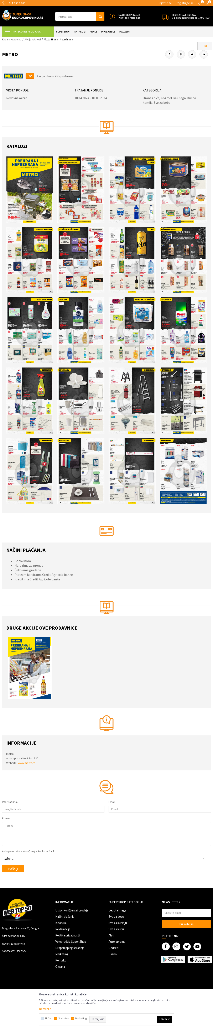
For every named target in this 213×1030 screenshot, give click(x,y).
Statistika (63, 1018)
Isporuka (61, 922)
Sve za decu (116, 916)
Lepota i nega (117, 910)
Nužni (48, 1018)
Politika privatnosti (67, 935)
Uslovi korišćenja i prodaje (71, 910)
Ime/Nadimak (10, 802)
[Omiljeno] (200, 3)
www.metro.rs (26, 763)
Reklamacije (63, 929)
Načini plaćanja (64, 916)
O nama (60, 966)
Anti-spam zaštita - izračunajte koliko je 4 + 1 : (29, 851)
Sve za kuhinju (118, 922)
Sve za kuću (116, 929)
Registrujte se (185, 3)
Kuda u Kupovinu (11, 39)
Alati (111, 935)
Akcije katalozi (33, 39)
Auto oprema (117, 941)
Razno (113, 954)
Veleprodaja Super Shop (70, 941)
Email (112, 802)
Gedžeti (114, 947)
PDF (205, 46)
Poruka (6, 818)
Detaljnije (45, 1009)
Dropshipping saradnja (69, 947)
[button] (79, 16)
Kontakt (60, 960)
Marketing (61, 954)
